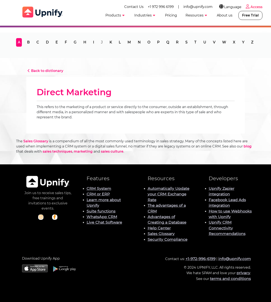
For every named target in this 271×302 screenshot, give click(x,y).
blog (248, 146)
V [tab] (214, 42)
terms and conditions (230, 278)
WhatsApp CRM (102, 216)
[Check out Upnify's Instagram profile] (41, 217)
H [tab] (84, 42)
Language (230, 7)
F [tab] (66, 42)
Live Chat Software (104, 222)
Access (253, 7)
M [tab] (129, 42)
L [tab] (120, 42)
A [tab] (19, 42)
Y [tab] (243, 42)
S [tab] (186, 42)
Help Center (159, 228)
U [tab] (204, 42)
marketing (83, 151)
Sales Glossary (35, 141)
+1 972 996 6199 (161, 7)
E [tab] (56, 42)
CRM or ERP (98, 194)
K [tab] (110, 42)
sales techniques (57, 151)
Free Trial (250, 15)
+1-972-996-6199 (201, 258)
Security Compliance (167, 239)
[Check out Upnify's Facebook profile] (54, 217)
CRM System (99, 188)
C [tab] (37, 42)
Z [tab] (252, 42)
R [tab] (177, 42)
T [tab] (195, 42)
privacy (243, 273)
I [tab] (93, 42)
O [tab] (148, 42)
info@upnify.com (198, 7)
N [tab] (139, 42)
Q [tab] (167, 42)
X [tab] (234, 42)
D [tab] (47, 42)
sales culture (112, 151)
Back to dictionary (44, 71)
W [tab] (224, 42)
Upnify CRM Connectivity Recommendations (227, 228)
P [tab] (158, 42)
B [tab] (28, 42)
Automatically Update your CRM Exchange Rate (168, 194)
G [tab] (75, 42)
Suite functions (101, 211)
